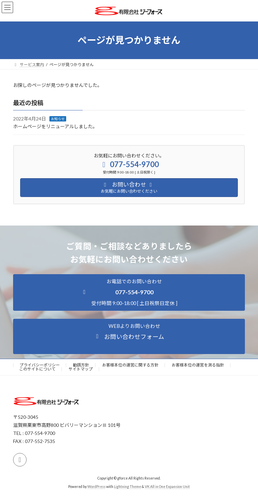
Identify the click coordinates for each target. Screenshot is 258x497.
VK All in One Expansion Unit (167, 487)
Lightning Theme (127, 487)
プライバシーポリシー (39, 364)
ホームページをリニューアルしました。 (55, 126)
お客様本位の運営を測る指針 (198, 364)
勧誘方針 (81, 364)
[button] (129, 292)
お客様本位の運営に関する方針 (130, 364)
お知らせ (57, 119)
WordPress (96, 487)
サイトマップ (81, 368)
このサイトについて (37, 368)
